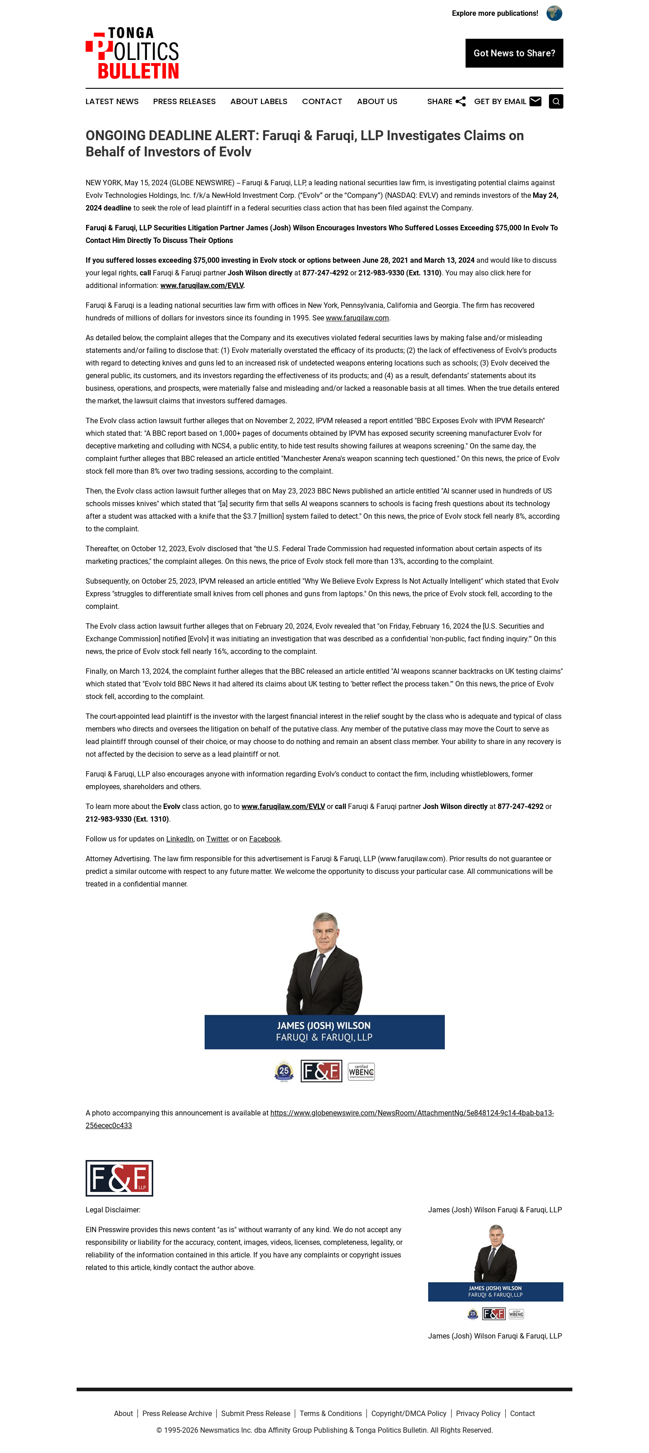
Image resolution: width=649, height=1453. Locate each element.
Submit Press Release (255, 1413)
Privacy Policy (478, 1413)
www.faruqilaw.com (357, 318)
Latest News (112, 101)
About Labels (259, 101)
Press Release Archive (177, 1413)
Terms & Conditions (331, 1413)
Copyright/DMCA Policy (409, 1413)
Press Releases (184, 101)
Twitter (217, 839)
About (123, 1413)
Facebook (264, 839)
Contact (322, 101)
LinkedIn (179, 839)
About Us (377, 101)
